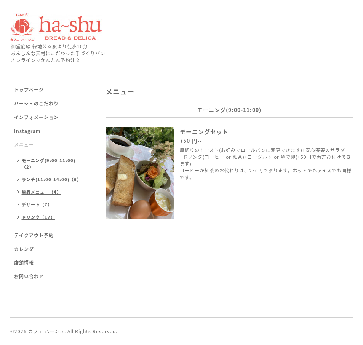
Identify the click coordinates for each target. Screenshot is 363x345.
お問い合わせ (29, 276)
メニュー (24, 144)
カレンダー (26, 249)
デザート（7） (37, 204)
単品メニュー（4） (41, 192)
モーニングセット (204, 132)
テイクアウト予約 (34, 235)
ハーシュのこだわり (36, 103)
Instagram (27, 131)
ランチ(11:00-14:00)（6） (52, 179)
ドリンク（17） (38, 217)
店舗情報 (24, 262)
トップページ (29, 89)
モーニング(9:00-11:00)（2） (48, 163)
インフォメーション (36, 117)
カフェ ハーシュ (46, 331)
